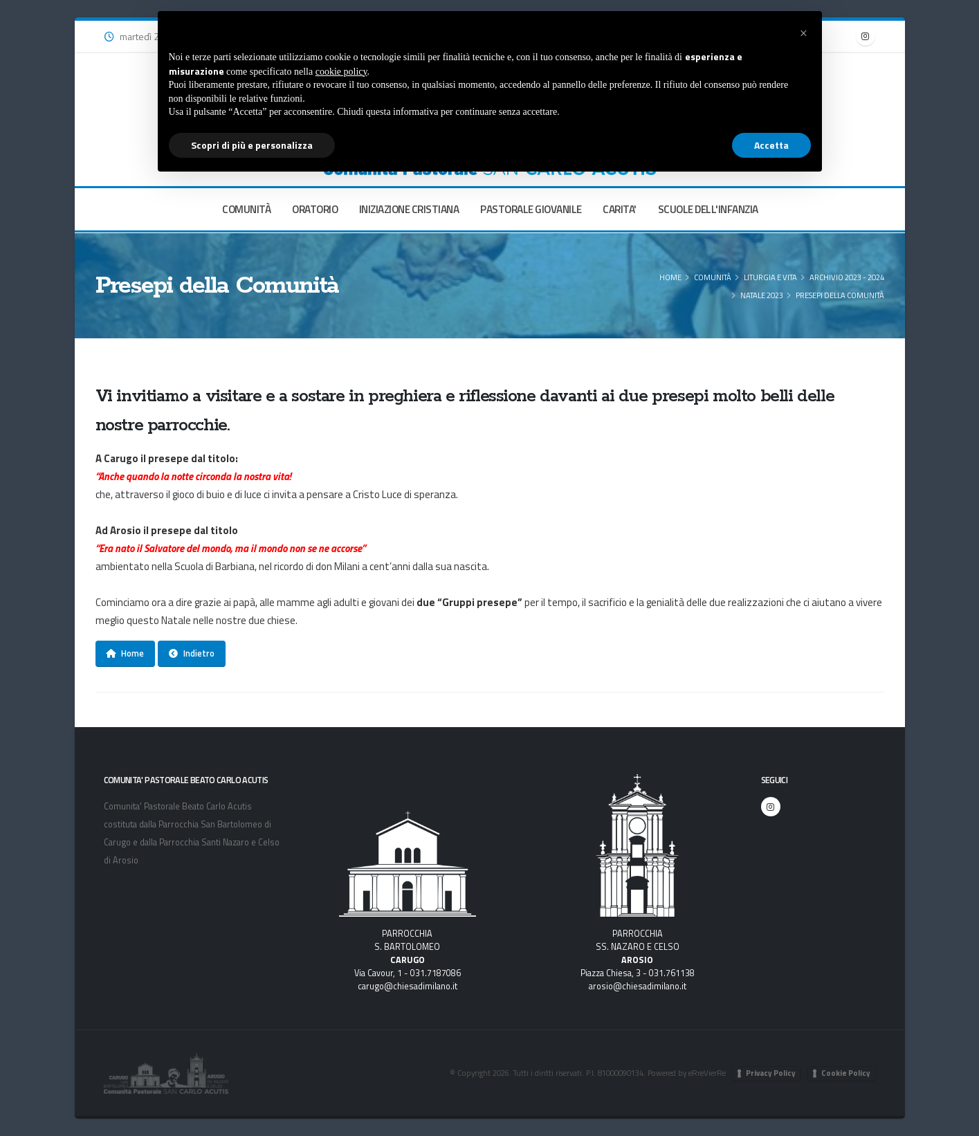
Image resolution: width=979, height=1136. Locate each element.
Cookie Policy (845, 1073)
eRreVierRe (707, 1073)
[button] (804, 33)
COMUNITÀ (246, 209)
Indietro (191, 653)
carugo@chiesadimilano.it (407, 986)
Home (670, 277)
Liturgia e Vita (770, 277)
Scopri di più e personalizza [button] (252, 145)
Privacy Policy (771, 1073)
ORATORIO (315, 209)
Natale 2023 (761, 295)
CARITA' (620, 209)
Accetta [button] (771, 145)
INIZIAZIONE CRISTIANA (409, 209)
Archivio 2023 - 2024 (846, 277)
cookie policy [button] (341, 71)
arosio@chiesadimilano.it (637, 986)
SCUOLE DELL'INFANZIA (708, 209)
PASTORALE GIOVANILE (531, 209)
